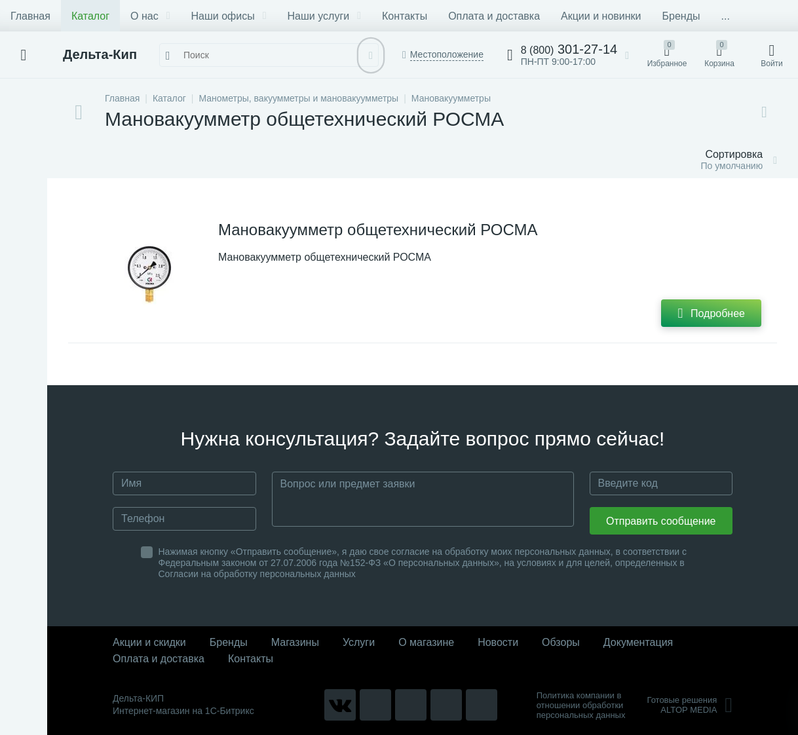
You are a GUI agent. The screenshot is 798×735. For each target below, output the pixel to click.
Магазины (295, 642)
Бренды (681, 16)
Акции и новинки (601, 16)
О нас (150, 16)
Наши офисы (229, 16)
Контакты (404, 16)
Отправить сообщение (660, 521)
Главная (30, 16)
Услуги (359, 642)
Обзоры (561, 642)
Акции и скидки (149, 642)
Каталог (90, 16)
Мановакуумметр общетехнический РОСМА (377, 229)
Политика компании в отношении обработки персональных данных (581, 705)
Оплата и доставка (494, 16)
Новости (498, 642)
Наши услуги (324, 16)
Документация (638, 642)
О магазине (426, 642)
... (725, 16)
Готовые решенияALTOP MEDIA (689, 704)
